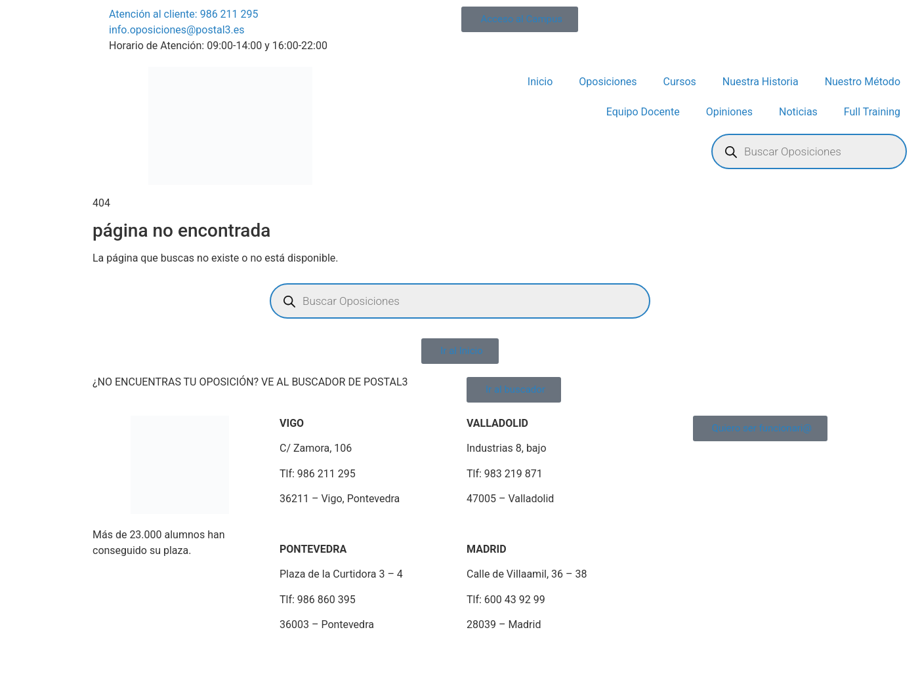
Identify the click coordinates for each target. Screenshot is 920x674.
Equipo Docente (643, 112)
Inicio (540, 81)
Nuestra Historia (760, 81)
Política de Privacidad (198, 656)
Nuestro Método (862, 81)
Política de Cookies (300, 656)
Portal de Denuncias (485, 656)
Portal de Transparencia (595, 656)
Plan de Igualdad (391, 656)
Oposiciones (608, 81)
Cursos (679, 81)
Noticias (798, 112)
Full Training (872, 112)
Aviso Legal (113, 656)
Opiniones (729, 112)
